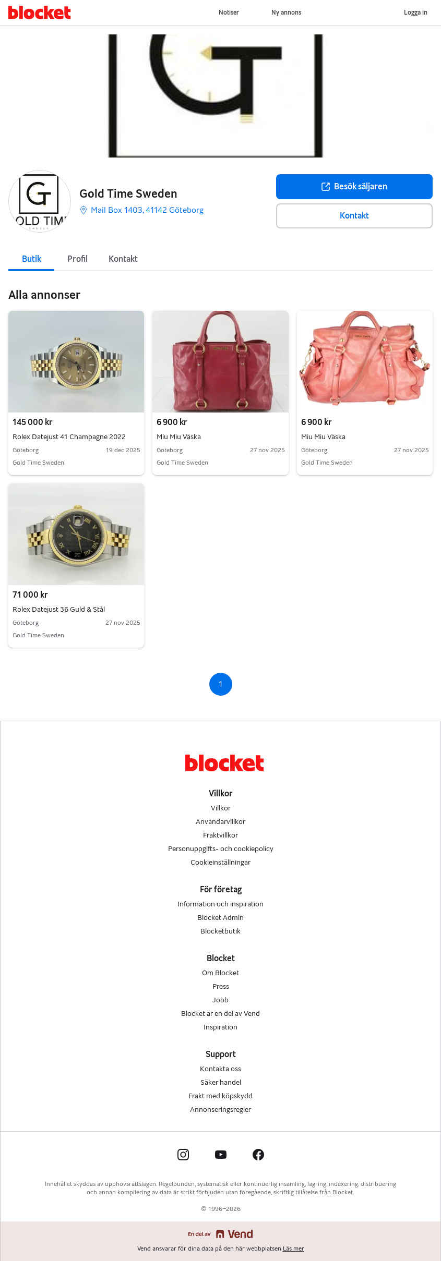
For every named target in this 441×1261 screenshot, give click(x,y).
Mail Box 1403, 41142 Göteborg (141, 210)
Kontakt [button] (354, 216)
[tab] (31, 258)
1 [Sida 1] (220, 684)
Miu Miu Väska (220, 437)
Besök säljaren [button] (354, 186)
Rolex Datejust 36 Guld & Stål (76, 609)
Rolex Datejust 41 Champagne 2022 (76, 437)
